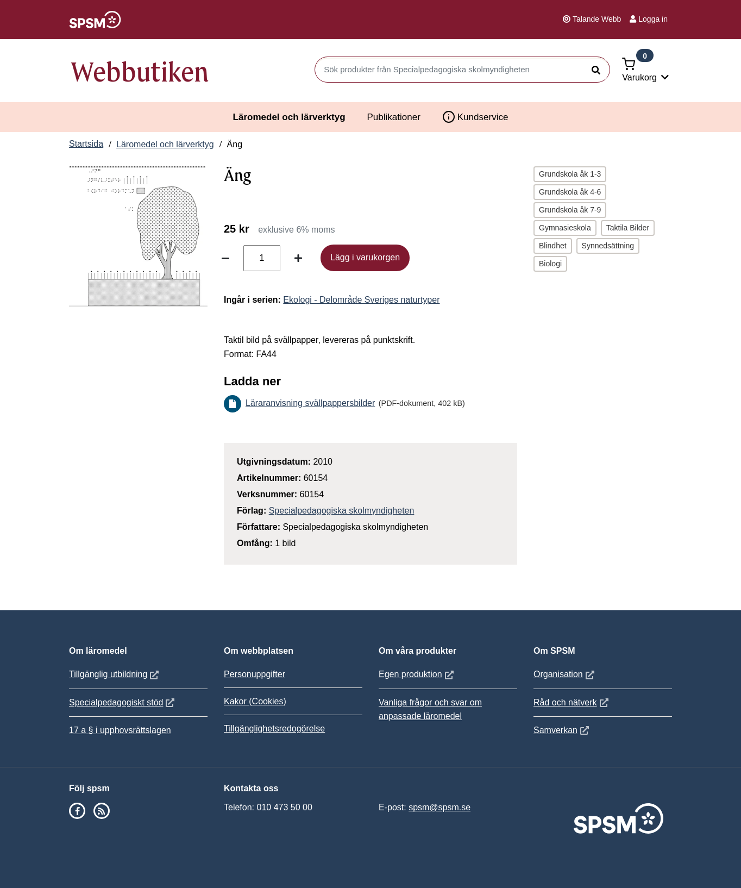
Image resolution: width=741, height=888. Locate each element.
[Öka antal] (298, 258)
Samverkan (562, 730)
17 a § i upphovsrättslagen (120, 730)
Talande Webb (592, 19)
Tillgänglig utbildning (115, 674)
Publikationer (393, 117)
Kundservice (475, 116)
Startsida (86, 143)
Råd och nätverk (572, 702)
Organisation (565, 674)
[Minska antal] (225, 258)
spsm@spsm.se (439, 807)
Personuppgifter (254, 674)
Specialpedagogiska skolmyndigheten (342, 510)
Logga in (649, 19)
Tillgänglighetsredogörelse (274, 728)
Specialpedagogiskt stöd (123, 702)
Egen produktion (417, 674)
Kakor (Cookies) (255, 701)
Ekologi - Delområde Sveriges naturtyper (361, 299)
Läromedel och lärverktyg (289, 117)
